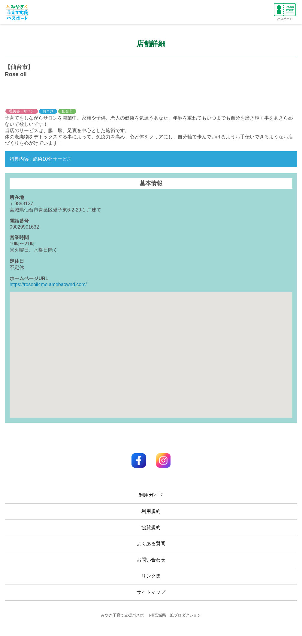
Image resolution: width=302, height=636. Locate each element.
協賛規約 (151, 527)
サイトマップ (151, 592)
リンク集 (151, 575)
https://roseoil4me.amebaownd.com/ (48, 284)
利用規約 (151, 511)
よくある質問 (151, 543)
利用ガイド (151, 495)
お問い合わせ (151, 559)
